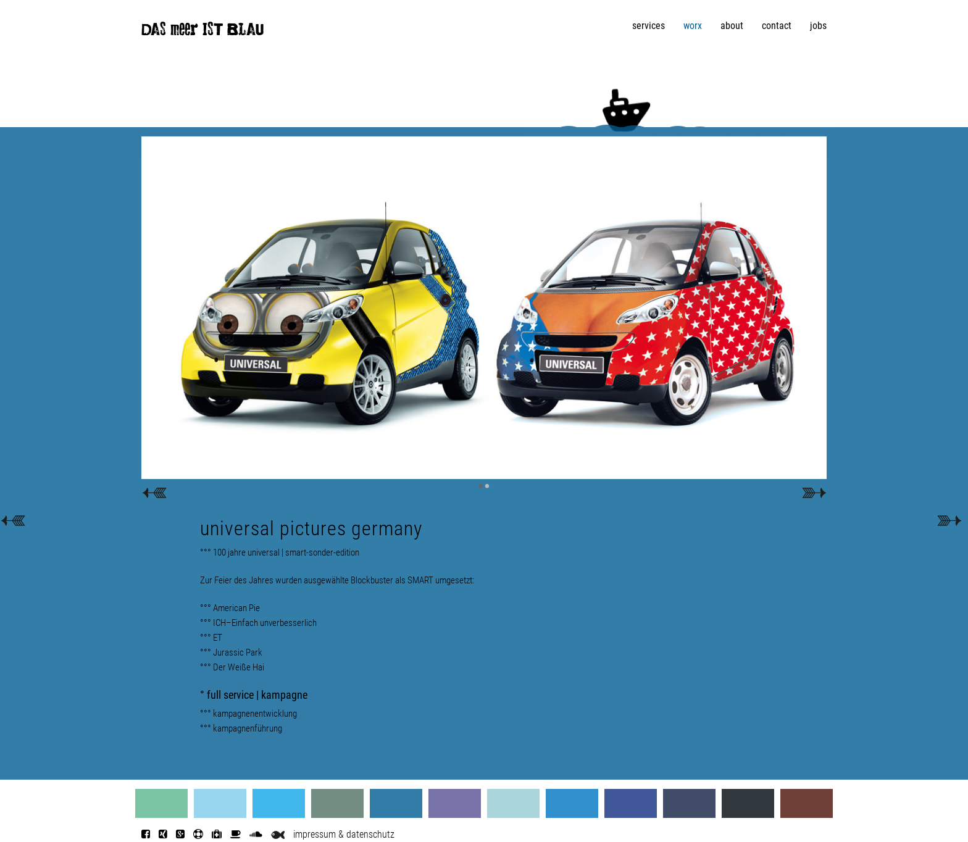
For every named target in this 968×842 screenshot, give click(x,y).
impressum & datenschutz (343, 834)
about (731, 25)
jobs (818, 25)
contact (776, 25)
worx (692, 25)
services (648, 25)
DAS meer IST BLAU (202, 32)
